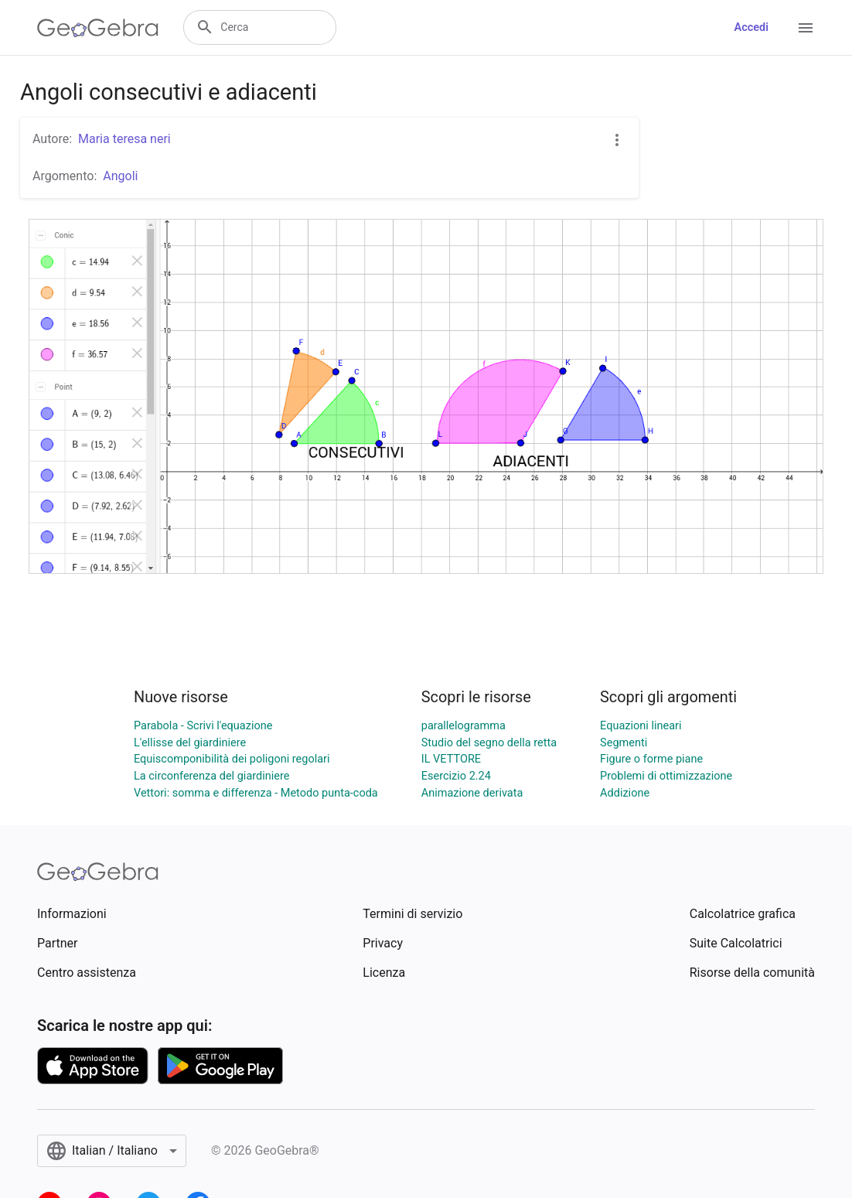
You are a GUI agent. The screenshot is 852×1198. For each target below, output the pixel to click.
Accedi (751, 27)
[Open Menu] (805, 28)
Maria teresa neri (124, 138)
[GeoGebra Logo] (97, 28)
